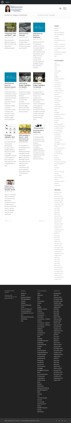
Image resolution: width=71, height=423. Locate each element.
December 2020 (58, 198)
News (56, 146)
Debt (55, 110)
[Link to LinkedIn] (65, 420)
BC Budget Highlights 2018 (10, 136)
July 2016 (56, 257)
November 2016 (58, 249)
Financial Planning (59, 40)
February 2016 (58, 267)
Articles (56, 30)
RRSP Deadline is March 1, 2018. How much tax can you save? (24, 138)
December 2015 (58, 271)
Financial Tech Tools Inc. (14, 420)
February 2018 (58, 224)
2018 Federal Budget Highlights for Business (39, 85)
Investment (57, 136)
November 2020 (58, 200)
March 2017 (57, 241)
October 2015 (58, 275)
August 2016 (57, 255)
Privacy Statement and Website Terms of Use (59, 48)
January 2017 (58, 245)
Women (56, 183)
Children (56, 81)
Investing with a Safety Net (38, 131)
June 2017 (57, 236)
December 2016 (58, 247)
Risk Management (59, 163)
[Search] (59, 8)
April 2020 (57, 214)
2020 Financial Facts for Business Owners (10, 85)
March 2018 (57, 222)
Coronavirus (57, 83)
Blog (55, 75)
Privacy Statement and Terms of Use (30, 420)
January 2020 (58, 220)
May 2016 (57, 261)
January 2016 (58, 269)
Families (56, 38)
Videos (56, 179)
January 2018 (58, 226)
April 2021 (57, 194)
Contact (56, 36)
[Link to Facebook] (56, 420)
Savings (56, 167)
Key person (57, 138)
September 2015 (59, 277)
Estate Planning (58, 118)
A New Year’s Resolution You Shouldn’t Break (10, 188)
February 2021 (58, 196)
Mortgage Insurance (60, 144)
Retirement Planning (60, 162)
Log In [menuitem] (7, 2)
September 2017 (59, 230)
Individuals (57, 134)
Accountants (57, 71)
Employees (57, 116)
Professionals (58, 154)
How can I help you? (60, 44)
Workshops (57, 185)
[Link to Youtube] (62, 420)
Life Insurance (58, 140)
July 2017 (56, 234)
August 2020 (57, 206)
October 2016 (58, 251)
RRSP (55, 165)
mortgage (57, 142)
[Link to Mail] (59, 420)
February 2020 (58, 218)
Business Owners (59, 32)
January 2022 (58, 192)
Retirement (57, 159)
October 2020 (58, 202)
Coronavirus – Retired (43, 323)
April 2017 (57, 240)
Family (56, 122)
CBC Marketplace (59, 34)
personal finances (59, 148)
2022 (55, 69)
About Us (57, 28)
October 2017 (58, 228)
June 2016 (57, 259)
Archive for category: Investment (16, 15)
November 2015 (58, 273)
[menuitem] (2, 2)
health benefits (58, 128)
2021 (55, 67)
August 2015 (57, 279)
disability (56, 112)
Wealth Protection (59, 181)
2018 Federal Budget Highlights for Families (25, 85)
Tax (55, 169)
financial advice (58, 124)
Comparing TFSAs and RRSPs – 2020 (10, 34)
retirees (56, 158)
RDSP (56, 156)
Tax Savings (57, 175)
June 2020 (57, 210)
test (55, 56)
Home (56, 42)
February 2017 (58, 243)
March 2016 (57, 265)
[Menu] (63, 8)
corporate (57, 104)
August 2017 (57, 232)
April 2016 (57, 263)
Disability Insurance (59, 114)
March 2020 (57, 216)
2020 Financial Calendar (23, 34)
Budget (56, 77)
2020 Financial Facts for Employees (37, 35)
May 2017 (57, 237)
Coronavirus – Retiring (43, 325)
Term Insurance (58, 177)
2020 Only (57, 65)
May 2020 (57, 212)
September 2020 (59, 204)
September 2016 (59, 253)
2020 (55, 63)
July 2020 (56, 208)
